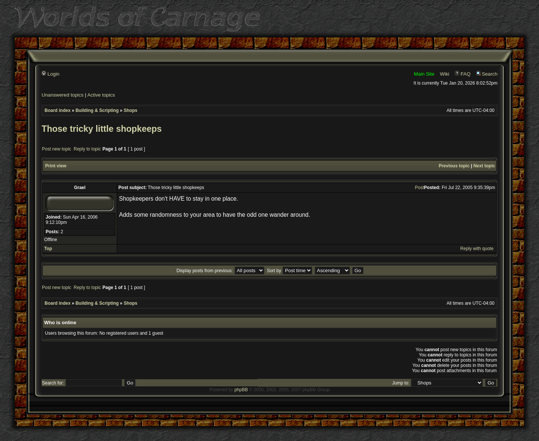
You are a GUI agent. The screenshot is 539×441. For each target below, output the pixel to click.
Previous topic (454, 165)
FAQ (463, 74)
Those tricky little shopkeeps (102, 129)
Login (51, 74)
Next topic (484, 165)
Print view (56, 165)
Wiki (444, 74)
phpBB (241, 389)
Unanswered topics (62, 95)
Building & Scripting (97, 110)
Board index (57, 110)
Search (486, 74)
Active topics (101, 95)
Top (48, 248)
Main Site (424, 74)
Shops (130, 110)
